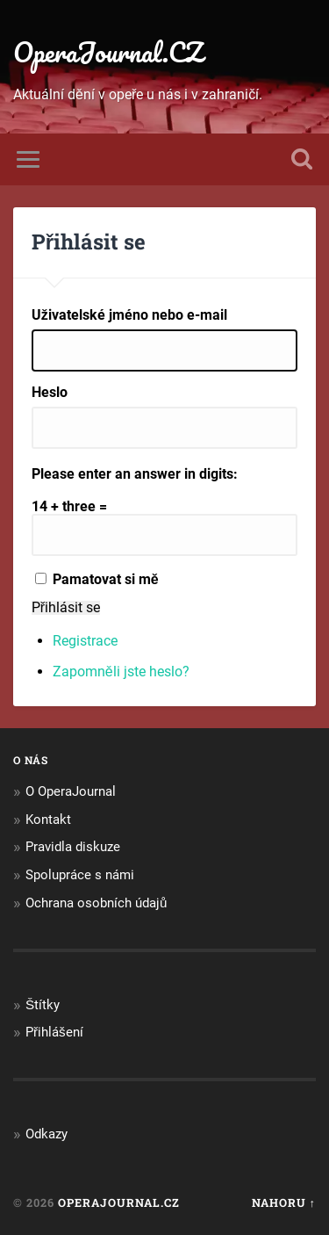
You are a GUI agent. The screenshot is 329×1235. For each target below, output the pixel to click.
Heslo (50, 393)
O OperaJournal (70, 791)
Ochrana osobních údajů (96, 903)
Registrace (85, 640)
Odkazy (46, 1134)
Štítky (42, 1005)
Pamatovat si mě (106, 579)
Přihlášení (54, 1032)
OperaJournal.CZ (108, 52)
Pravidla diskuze (72, 847)
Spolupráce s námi (79, 875)
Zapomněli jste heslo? (121, 671)
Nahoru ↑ (284, 1202)
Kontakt (48, 819)
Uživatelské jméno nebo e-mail (129, 315)
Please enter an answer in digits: (135, 474)
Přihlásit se (66, 608)
